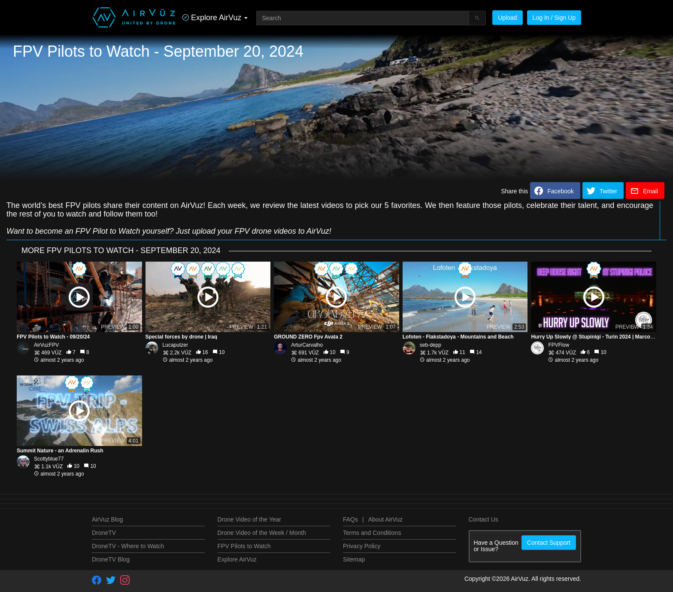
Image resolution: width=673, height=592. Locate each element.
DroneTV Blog (111, 559)
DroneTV (104, 532)
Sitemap (354, 559)
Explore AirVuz (237, 559)
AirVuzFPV (46, 345)
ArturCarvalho (307, 345)
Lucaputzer (175, 345)
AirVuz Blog (107, 519)
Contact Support (548, 542)
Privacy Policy (361, 546)
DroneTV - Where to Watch (128, 546)
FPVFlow (558, 345)
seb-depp (430, 345)
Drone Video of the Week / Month (262, 532)
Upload (507, 17)
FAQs (350, 519)
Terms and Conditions (372, 532)
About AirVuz (385, 519)
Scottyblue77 (49, 459)
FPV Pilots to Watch (244, 546)
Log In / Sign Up (554, 17)
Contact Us (483, 519)
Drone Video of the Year (249, 519)
